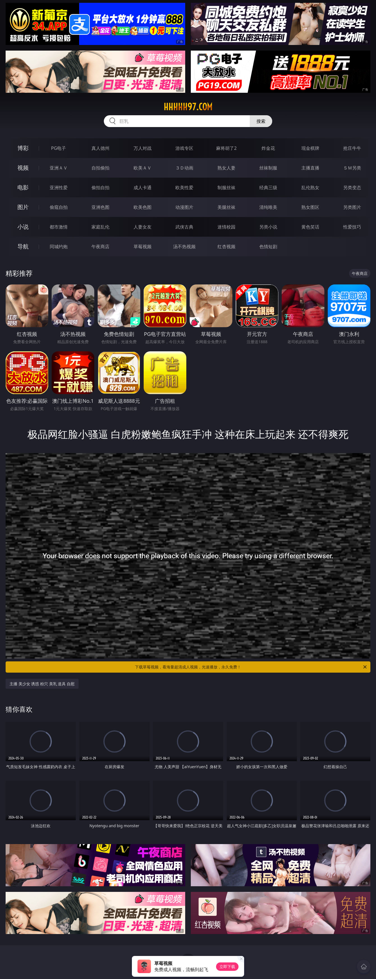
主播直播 (310, 168)
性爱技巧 (352, 227)
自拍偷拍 (100, 168)
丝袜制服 (268, 168)
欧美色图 (143, 207)
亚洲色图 (100, 207)
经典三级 (268, 187)
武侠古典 (184, 227)
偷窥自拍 (59, 207)
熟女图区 (310, 207)
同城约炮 (59, 246)
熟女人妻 (226, 168)
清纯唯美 (268, 207)
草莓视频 (143, 246)
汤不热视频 (184, 246)
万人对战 (143, 148)
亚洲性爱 (59, 187)
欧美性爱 (184, 187)
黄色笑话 (310, 227)
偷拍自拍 (100, 187)
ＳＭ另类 (352, 168)
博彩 (23, 148)
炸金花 (268, 148)
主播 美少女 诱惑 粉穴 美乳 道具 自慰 (42, 683)
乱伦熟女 (310, 187)
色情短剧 (268, 246)
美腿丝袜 (226, 207)
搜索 (260, 121)
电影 (23, 187)
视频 (23, 167)
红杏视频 (226, 246)
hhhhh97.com (188, 106)
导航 (23, 246)
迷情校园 (226, 227)
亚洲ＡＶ (59, 168)
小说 (23, 226)
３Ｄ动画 (184, 168)
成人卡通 (143, 187)
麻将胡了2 (226, 148)
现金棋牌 (310, 148)
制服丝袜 (226, 187)
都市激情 (59, 227)
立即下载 (227, 966)
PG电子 (58, 148)
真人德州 (100, 148)
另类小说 (268, 227)
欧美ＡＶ (143, 168)
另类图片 (352, 207)
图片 (23, 207)
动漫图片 (184, 207)
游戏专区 (184, 148)
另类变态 (352, 187)
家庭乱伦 (100, 227)
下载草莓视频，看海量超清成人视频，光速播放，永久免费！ (251, 667)
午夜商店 (100, 246)
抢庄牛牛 (352, 148)
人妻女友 (143, 227)
